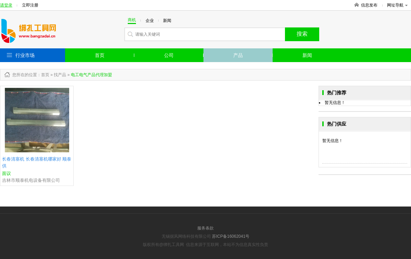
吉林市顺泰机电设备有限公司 (31, 180)
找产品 (60, 74)
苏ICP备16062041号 (230, 236)
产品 (238, 55)
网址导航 (397, 5)
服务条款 (205, 228)
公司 (169, 55)
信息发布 (369, 5)
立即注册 (30, 5)
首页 (99, 55)
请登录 (6, 5)
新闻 (307, 55)
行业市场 (25, 55)
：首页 (43, 74)
